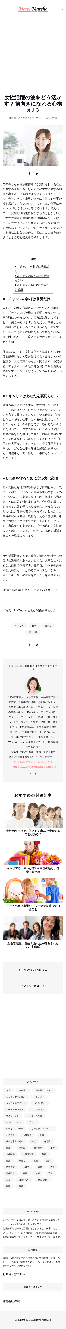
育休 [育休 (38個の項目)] (50, 1173)
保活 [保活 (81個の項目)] (34, 1141)
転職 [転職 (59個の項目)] (8, 1186)
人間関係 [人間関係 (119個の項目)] (27, 1135)
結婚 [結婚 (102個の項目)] (38, 1173)
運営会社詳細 (11, 1301)
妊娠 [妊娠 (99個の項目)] (44, 1154)
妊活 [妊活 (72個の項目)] (8, 1160)
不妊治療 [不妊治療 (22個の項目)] (10, 1135)
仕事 (34, 625)
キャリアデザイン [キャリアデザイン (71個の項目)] (44, 1090)
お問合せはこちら (14, 1274)
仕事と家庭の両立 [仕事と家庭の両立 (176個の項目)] (14, 1141)
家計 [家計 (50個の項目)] (48, 1160)
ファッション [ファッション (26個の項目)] (38, 1109)
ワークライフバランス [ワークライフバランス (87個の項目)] (42, 1128)
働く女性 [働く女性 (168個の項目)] (38, 1147)
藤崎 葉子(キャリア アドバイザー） (25, 117)
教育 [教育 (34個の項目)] (53, 1167)
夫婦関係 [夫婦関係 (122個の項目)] (10, 1154)
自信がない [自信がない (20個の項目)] (24, 1179)
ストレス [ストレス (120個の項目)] (38, 1096)
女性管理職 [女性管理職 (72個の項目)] (28, 1154)
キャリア (19, 625)
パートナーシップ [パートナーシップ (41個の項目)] (14, 1109)
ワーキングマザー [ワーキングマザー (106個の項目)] (14, 1128)
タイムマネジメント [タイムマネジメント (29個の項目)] (15, 1103)
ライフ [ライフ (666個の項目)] (32, 1122)
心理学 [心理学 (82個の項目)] (26, 1167)
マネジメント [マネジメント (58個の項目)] (12, 1116)
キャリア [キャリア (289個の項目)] (23, 1090)
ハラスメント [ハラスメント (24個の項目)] (40, 1103)
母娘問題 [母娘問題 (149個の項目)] (10, 1173)
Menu (4, 9)
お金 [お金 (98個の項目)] (8, 1090)
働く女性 (33, 632)
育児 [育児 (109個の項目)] (8, 1179)
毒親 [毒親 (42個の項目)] (25, 1173)
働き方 (48, 625)
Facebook (35, 773)
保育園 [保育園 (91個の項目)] (47, 1141)
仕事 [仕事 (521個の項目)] (42, 1135)
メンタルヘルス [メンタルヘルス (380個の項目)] (34, 1116)
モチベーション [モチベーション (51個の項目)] (13, 1122)
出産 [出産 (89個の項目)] (53, 1147)
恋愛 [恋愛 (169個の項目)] (40, 1167)
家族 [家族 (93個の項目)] (36, 1160)
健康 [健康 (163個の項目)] (8, 1147)
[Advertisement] (33, 53)
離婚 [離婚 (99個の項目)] (21, 1186)
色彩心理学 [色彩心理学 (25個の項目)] (43, 1179)
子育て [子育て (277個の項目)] (22, 1160)
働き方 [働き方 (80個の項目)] (22, 1147)
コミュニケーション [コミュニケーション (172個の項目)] (15, 1096)
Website (30, 773)
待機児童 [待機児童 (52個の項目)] (10, 1167)
